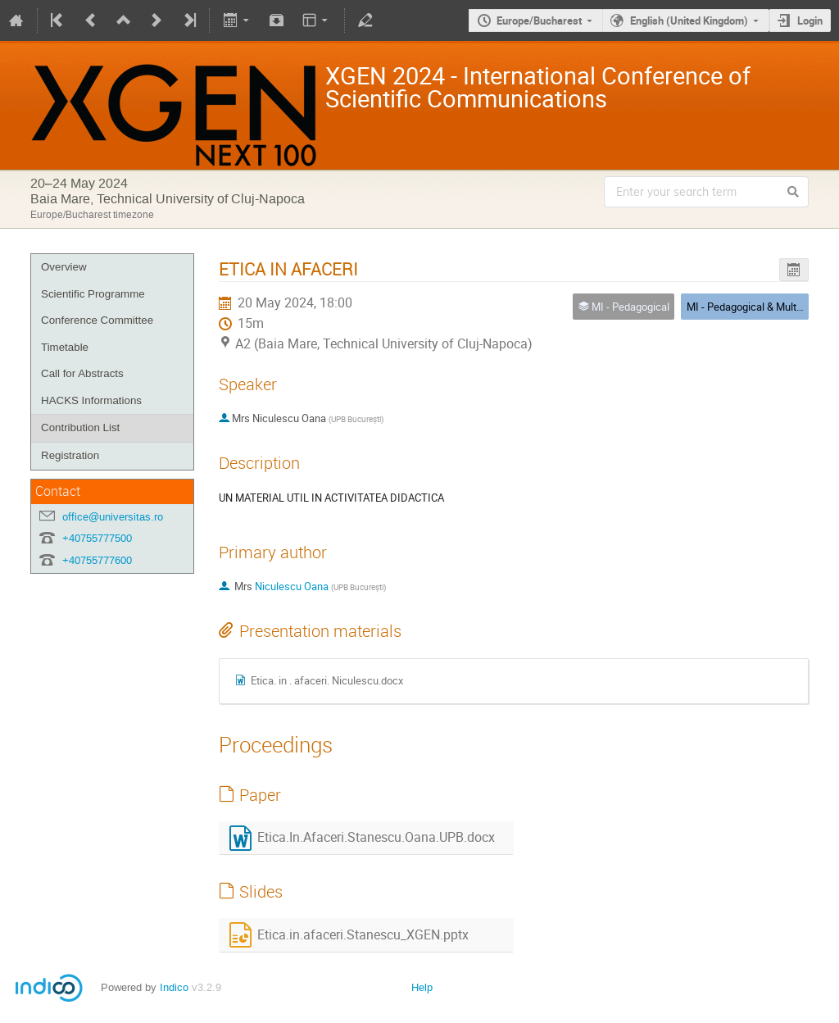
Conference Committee (97, 320)
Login (810, 20)
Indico (174, 987)
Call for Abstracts (82, 373)
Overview (64, 267)
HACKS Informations (91, 400)
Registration (70, 455)
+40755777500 (97, 538)
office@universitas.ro (112, 517)
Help (422, 987)
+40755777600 (97, 560)
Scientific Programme (93, 294)
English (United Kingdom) (689, 20)
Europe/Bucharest (539, 20)
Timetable (64, 347)
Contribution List (80, 427)
